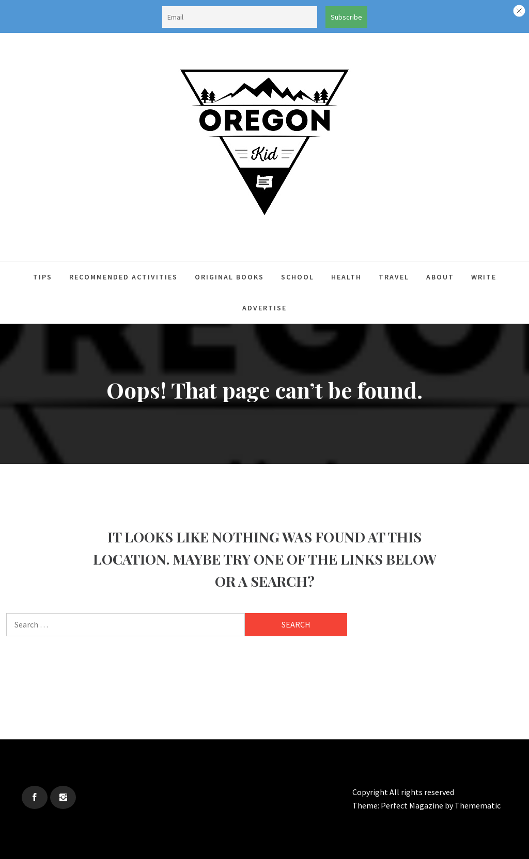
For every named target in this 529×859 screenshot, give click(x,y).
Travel (394, 277)
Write (483, 277)
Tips (42, 277)
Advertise (264, 307)
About (440, 277)
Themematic (478, 805)
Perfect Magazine (413, 805)
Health (346, 277)
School (297, 277)
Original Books (229, 277)
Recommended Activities (123, 277)
